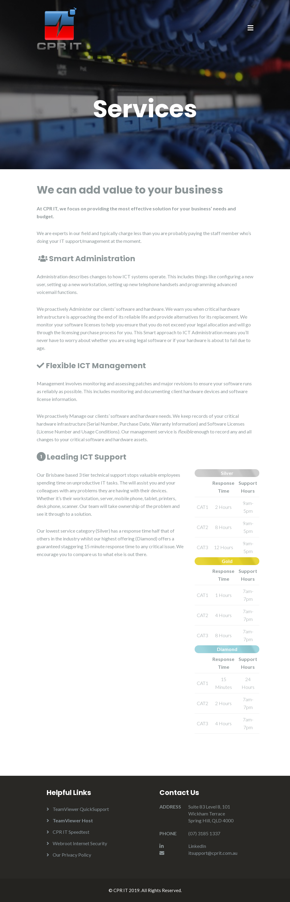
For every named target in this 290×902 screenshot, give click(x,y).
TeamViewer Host (73, 820)
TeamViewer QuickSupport (81, 809)
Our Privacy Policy (72, 855)
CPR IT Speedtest (71, 832)
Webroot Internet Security (80, 843)
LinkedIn (197, 846)
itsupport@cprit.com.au (212, 853)
